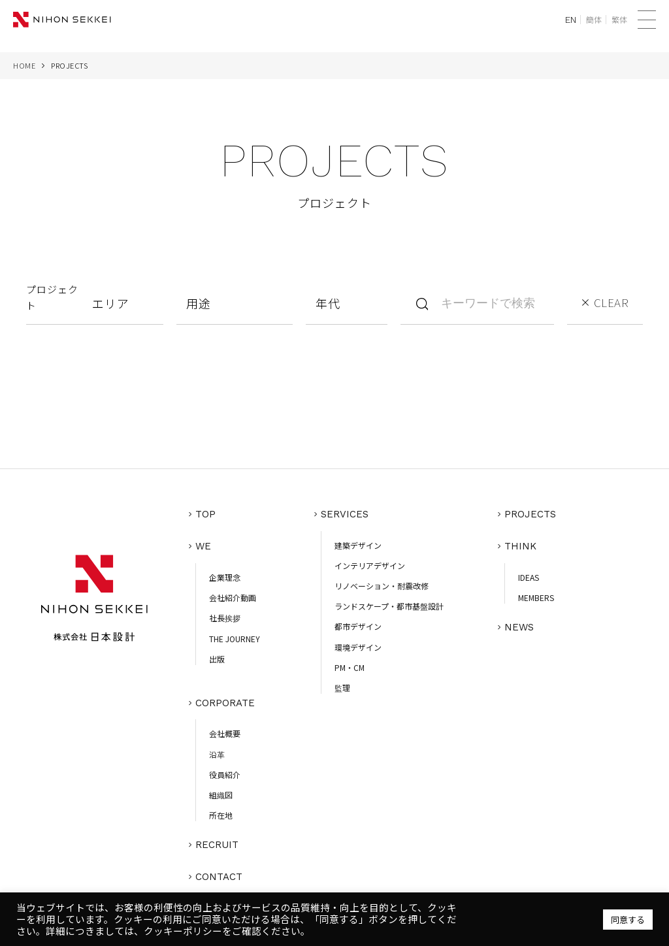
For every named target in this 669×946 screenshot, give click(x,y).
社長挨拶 (225, 613)
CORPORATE (225, 700)
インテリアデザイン (370, 563)
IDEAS (529, 573)
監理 (343, 685)
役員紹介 (225, 769)
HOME (24, 65)
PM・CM (350, 665)
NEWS (519, 622)
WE (204, 543)
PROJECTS (531, 513)
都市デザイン (358, 624)
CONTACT (219, 869)
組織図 (221, 790)
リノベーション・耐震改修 (382, 583)
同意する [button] (628, 919)
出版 (217, 654)
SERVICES (345, 513)
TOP (206, 513)
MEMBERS (537, 593)
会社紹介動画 (233, 593)
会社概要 (225, 729)
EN (570, 19)
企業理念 (225, 573)
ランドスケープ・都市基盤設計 (389, 604)
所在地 (221, 811)
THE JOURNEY (235, 634)
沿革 (217, 749)
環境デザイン (358, 644)
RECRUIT (217, 839)
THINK (521, 543)
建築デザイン (358, 543)
